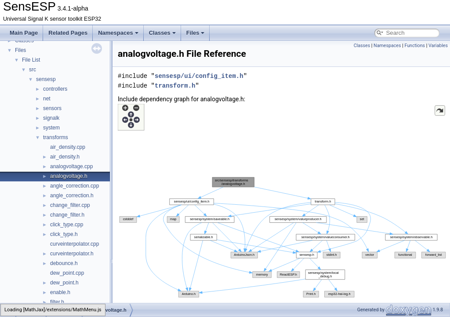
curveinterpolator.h (72, 254)
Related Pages (67, 32)
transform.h (175, 85)
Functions (414, 45)
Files (195, 32)
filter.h (57, 302)
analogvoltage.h (68, 176)
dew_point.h (64, 283)
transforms (55, 137)
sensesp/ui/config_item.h (199, 76)
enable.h (60, 292)
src (32, 69)
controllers (55, 89)
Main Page (24, 32)
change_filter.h (67, 215)
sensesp (46, 79)
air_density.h (65, 157)
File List (31, 60)
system (51, 128)
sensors (52, 108)
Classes (162, 32)
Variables (438, 45)
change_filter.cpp (70, 205)
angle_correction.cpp (74, 186)
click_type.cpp (66, 224)
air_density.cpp (67, 147)
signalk (51, 118)
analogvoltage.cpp (71, 166)
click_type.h (64, 234)
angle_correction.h (72, 195)
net (47, 99)
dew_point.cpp (67, 273)
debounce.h (64, 263)
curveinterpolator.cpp (74, 244)
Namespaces (118, 32)
